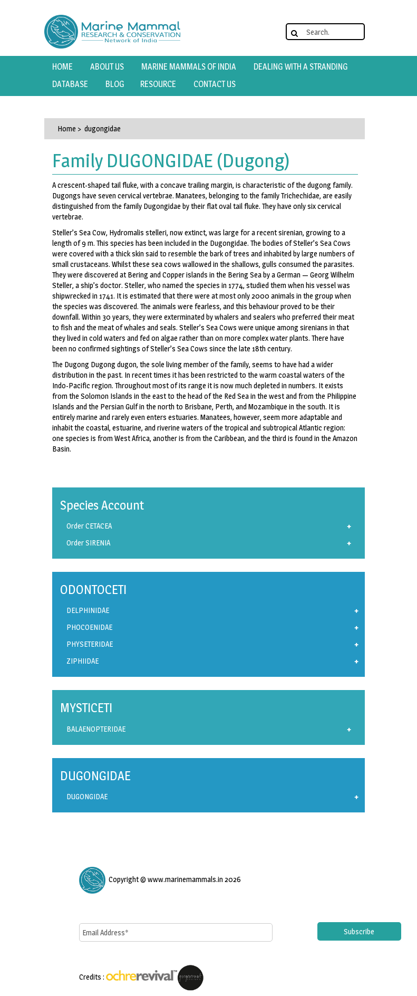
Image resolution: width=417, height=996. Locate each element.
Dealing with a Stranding (301, 67)
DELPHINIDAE (87, 610)
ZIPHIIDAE (82, 660)
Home (66, 128)
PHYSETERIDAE (89, 643)
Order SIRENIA (88, 542)
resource (158, 84)
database (70, 84)
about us (107, 67)
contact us (214, 84)
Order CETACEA (89, 525)
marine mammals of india (188, 67)
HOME (62, 67)
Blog (114, 84)
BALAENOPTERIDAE (95, 728)
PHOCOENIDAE (89, 626)
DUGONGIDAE (87, 796)
